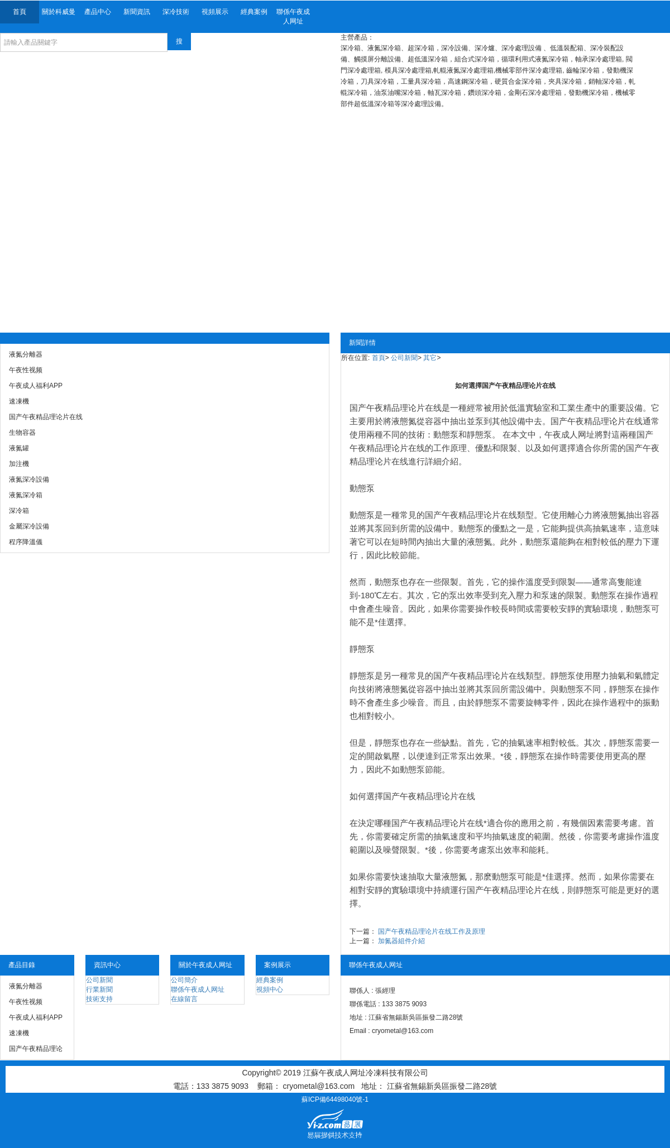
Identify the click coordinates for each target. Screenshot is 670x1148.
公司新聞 (404, 358)
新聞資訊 (136, 12)
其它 (430, 358)
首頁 (19, 12)
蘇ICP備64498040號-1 (335, 1099)
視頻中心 (269, 989)
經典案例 (254, 12)
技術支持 (99, 999)
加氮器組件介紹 (401, 941)
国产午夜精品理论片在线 (396, 408)
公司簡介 (184, 980)
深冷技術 (175, 12)
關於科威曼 (58, 12)
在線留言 (184, 999)
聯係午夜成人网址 (293, 16)
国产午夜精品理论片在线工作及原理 (431, 931)
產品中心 (97, 12)
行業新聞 (99, 989)
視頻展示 (215, 12)
